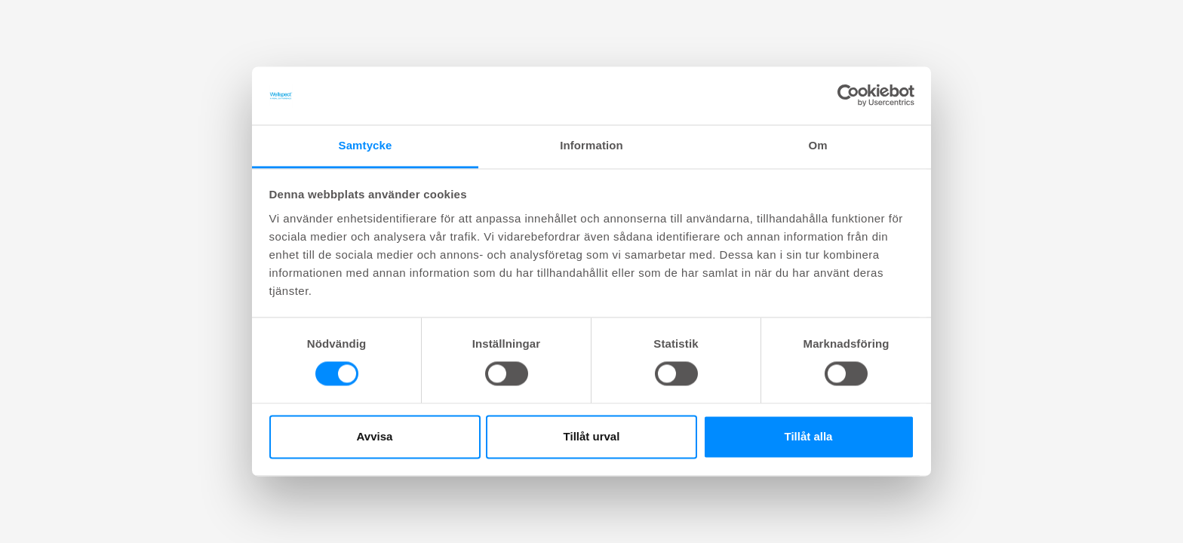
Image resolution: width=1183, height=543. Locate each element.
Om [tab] (817, 145)
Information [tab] (591, 145)
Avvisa (375, 436)
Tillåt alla (809, 436)
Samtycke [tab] (365, 145)
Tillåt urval (592, 436)
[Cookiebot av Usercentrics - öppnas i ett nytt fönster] (848, 95)
